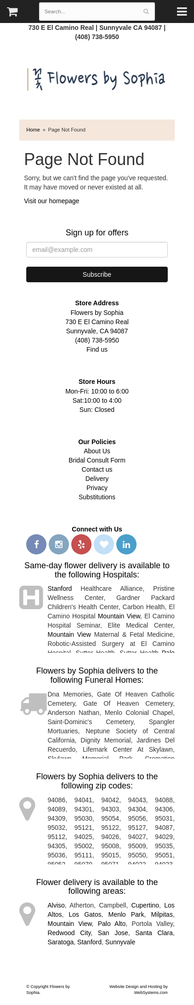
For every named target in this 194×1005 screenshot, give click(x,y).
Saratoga (60, 942)
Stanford (59, 588)
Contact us (97, 469)
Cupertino (145, 905)
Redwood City (69, 932)
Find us (97, 349)
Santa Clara (154, 932)
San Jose (113, 932)
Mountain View (119, 616)
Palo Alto (112, 923)
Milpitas (161, 914)
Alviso (55, 905)
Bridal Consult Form (97, 460)
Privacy (97, 487)
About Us (97, 451)
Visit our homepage (51, 201)
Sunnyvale (120, 942)
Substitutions (97, 497)
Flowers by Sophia (97, 77)
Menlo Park (126, 914)
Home (33, 129)
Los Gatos (85, 914)
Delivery (97, 478)
